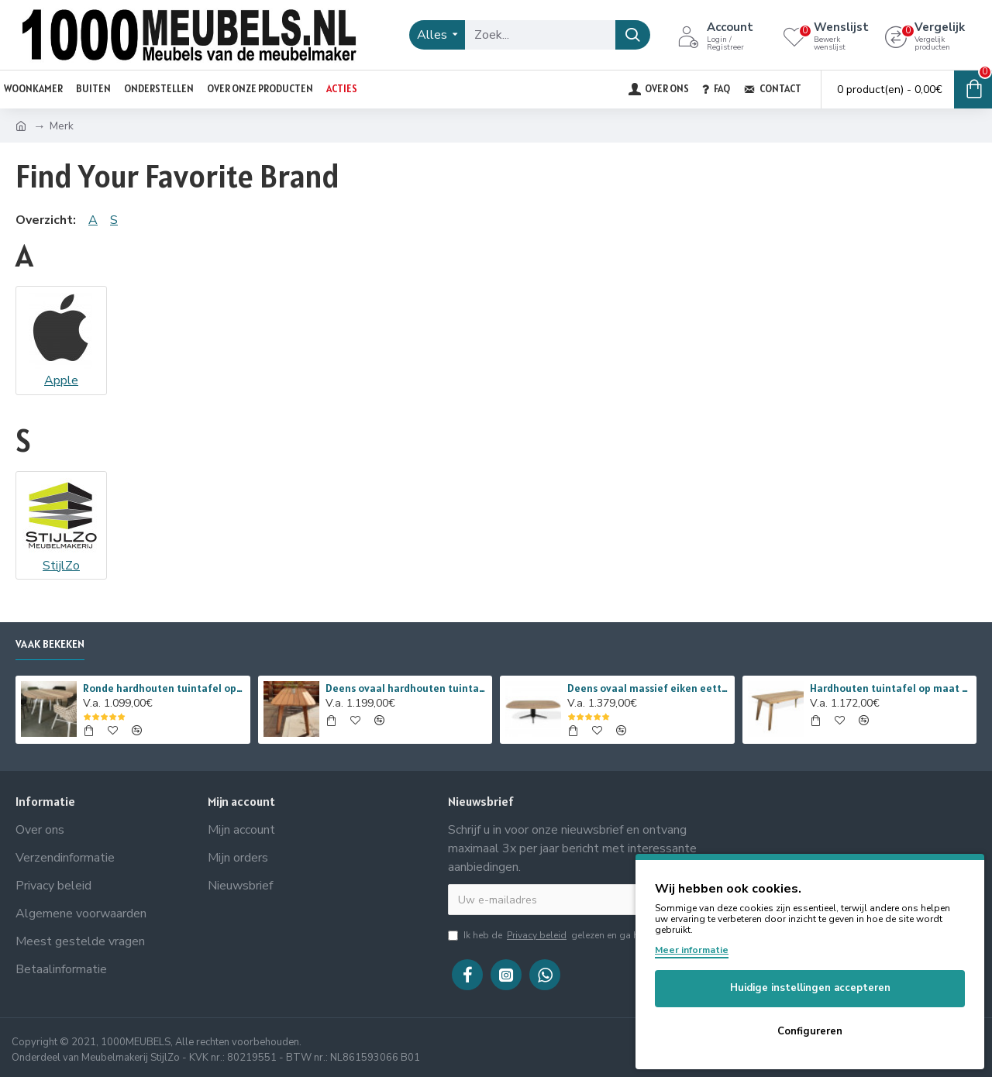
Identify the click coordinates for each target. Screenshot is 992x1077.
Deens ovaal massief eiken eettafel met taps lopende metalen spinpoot (647, 688)
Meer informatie (691, 950)
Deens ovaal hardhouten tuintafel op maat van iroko (406, 688)
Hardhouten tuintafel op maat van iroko (890, 688)
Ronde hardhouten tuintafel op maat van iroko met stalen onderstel (163, 688)
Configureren (809, 1031)
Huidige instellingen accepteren (810, 988)
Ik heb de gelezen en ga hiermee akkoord (576, 935)
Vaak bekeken (50, 644)
